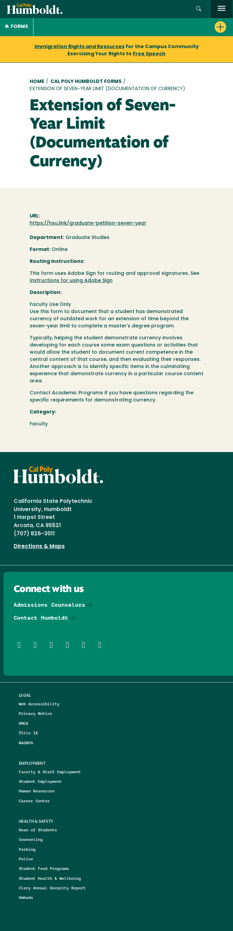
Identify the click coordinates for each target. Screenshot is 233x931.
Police (26, 858)
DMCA (23, 723)
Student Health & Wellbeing (50, 878)
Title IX (28, 732)
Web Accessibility (39, 703)
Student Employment (40, 781)
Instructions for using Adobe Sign (71, 280)
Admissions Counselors (49, 605)
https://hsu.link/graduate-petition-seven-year (88, 223)
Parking (27, 849)
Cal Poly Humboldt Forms (85, 81)
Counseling (31, 839)
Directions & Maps (39, 546)
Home (37, 81)
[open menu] (221, 9)
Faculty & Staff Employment (50, 771)
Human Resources (37, 790)
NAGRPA (26, 742)
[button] (198, 9)
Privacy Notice (35, 713)
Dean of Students (38, 829)
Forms (16, 26)
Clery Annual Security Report (52, 887)
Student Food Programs (44, 868)
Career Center (34, 800)
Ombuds (26, 897)
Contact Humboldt (41, 618)
